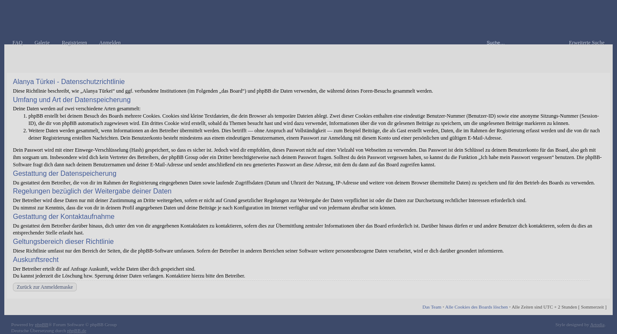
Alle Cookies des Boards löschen (476, 306)
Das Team (432, 306)
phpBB (41, 324)
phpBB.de (76, 330)
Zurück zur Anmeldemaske (45, 287)
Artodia (597, 324)
